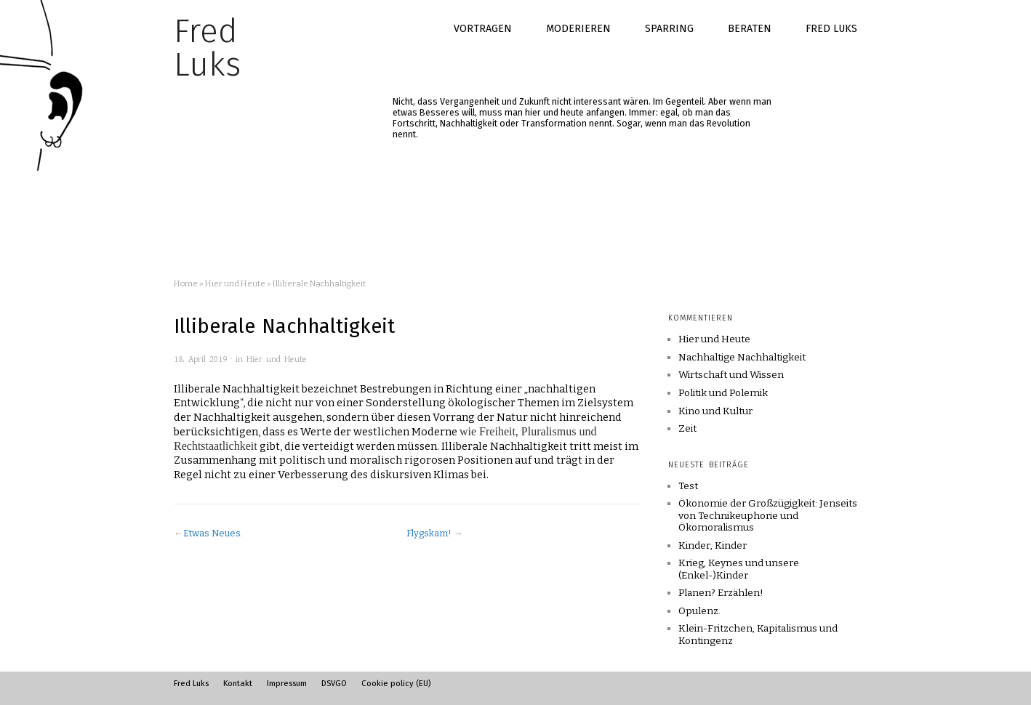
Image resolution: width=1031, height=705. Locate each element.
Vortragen (483, 29)
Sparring (669, 29)
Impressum (287, 683)
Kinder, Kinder (712, 545)
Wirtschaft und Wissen (731, 375)
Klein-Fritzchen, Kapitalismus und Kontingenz (758, 634)
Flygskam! (429, 533)
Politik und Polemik (723, 393)
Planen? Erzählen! (720, 593)
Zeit (687, 429)
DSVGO (334, 683)
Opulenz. (699, 611)
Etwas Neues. (213, 533)
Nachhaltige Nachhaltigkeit (742, 357)
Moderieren (578, 29)
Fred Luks (831, 29)
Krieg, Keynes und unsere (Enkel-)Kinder (738, 569)
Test (688, 486)
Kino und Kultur (715, 411)
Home (186, 283)
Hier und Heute (235, 283)
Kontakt (237, 683)
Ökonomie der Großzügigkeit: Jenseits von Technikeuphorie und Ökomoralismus (767, 515)
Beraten (749, 29)
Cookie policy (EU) (395, 683)
